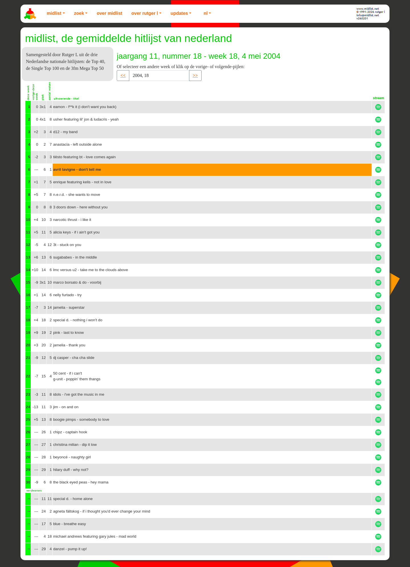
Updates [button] (179, 13)
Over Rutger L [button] (144, 13)
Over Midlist (109, 13)
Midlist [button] (54, 13)
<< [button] (123, 75)
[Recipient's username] (159, 75)
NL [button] (206, 13)
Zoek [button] (79, 13)
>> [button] (195, 75)
